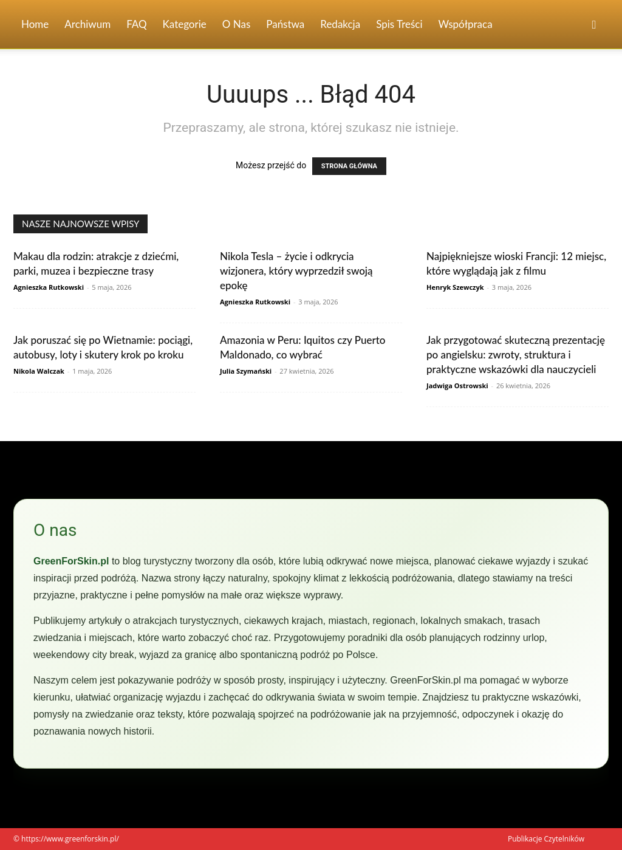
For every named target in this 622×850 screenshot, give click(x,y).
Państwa (285, 24)
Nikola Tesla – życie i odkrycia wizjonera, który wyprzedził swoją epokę (296, 271)
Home (35, 24)
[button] (594, 25)
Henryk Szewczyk (455, 287)
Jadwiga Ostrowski (457, 385)
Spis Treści (399, 24)
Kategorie (185, 24)
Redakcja (340, 24)
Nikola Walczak (38, 370)
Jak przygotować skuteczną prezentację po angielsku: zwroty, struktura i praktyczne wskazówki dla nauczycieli (515, 354)
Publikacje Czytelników (546, 839)
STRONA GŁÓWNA (349, 166)
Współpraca (466, 24)
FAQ (136, 24)
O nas (236, 24)
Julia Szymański (246, 370)
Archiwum (87, 24)
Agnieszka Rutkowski (48, 287)
